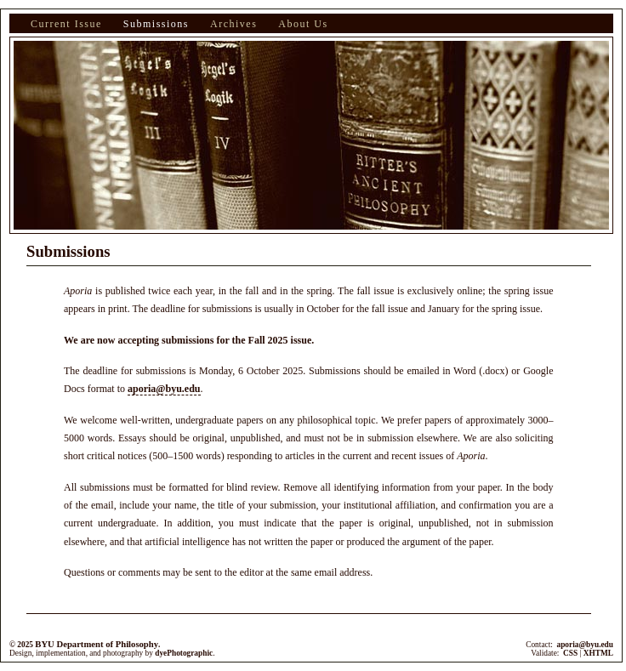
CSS (570, 653)
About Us (302, 24)
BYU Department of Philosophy (96, 644)
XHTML (598, 653)
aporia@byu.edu (164, 389)
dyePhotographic (184, 653)
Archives (233, 24)
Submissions (156, 24)
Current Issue (66, 24)
